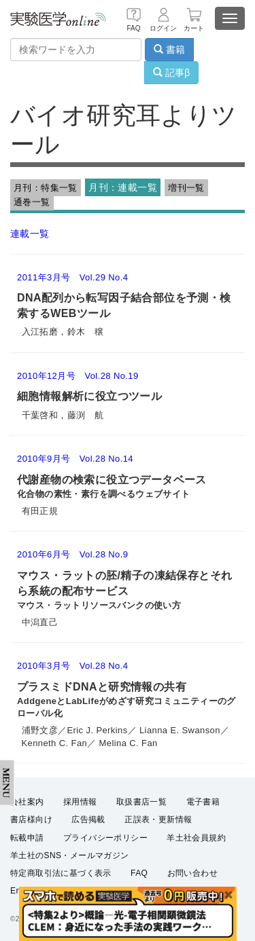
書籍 (169, 49)
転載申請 (27, 838)
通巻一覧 (32, 202)
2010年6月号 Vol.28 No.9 (72, 554)
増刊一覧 (186, 188)
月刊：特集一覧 (46, 188)
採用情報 (80, 802)
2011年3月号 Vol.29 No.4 (72, 277)
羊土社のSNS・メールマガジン (69, 855)
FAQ (139, 873)
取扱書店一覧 (141, 802)
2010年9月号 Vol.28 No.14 (75, 459)
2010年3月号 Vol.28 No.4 (72, 666)
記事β (171, 72)
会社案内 (27, 802)
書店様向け (31, 819)
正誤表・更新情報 (158, 819)
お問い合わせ (192, 873)
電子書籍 (203, 802)
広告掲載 (88, 819)
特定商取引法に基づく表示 (61, 873)
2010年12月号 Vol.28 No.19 (78, 376)
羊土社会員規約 (196, 838)
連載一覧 (30, 233)
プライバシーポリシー (105, 838)
